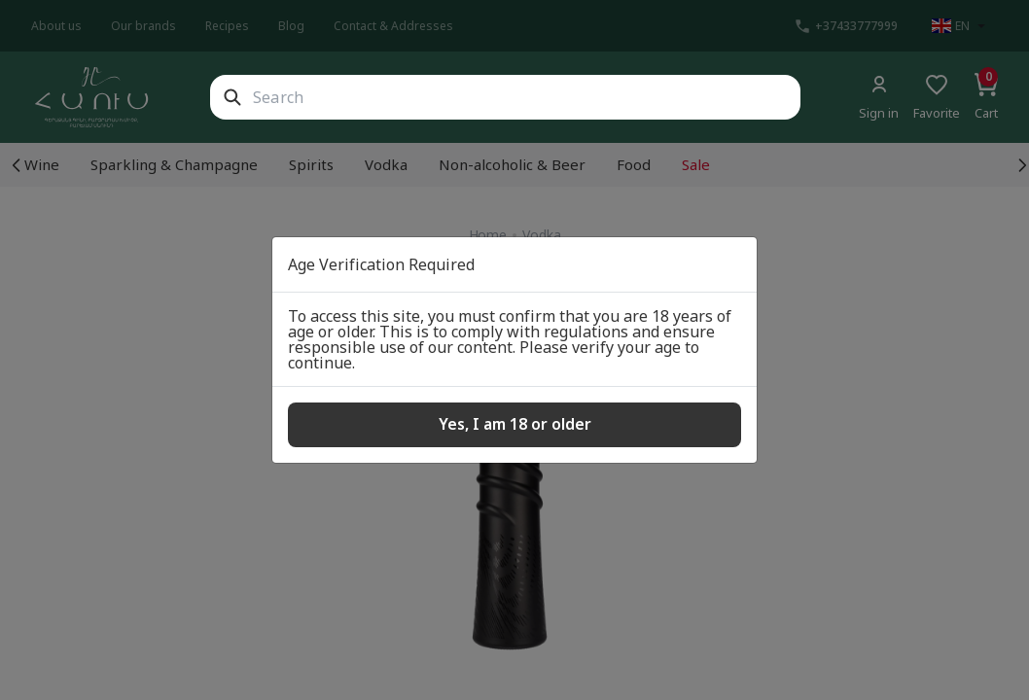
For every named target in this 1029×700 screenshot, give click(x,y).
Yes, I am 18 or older (515, 424)
